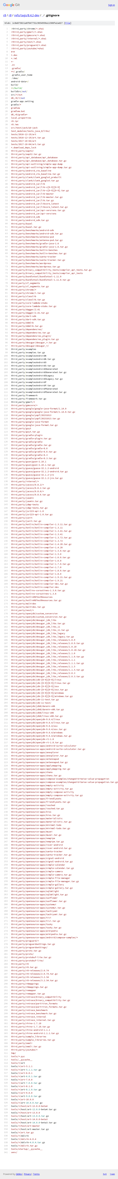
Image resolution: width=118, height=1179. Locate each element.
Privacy (27, 1174)
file (67, 23)
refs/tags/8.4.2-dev (26, 15)
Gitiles (19, 1174)
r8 (4, 15)
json (112, 1174)
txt (105, 1174)
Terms (36, 1174)
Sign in (111, 4)
